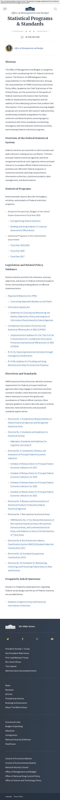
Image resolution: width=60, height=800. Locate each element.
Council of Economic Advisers (18, 758)
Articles (8, 694)
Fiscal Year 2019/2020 (20, 245)
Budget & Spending (14, 726)
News (7, 685)
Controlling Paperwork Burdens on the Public (31, 301)
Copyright (8, 796)
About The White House (16, 707)
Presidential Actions (14, 698)
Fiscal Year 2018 (17, 250)
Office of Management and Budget (20, 771)
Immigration (11, 735)
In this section (30, 37)
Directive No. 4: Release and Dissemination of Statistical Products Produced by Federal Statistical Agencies (28, 505)
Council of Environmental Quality (20, 763)
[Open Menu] (5, 9)
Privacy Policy (18, 796)
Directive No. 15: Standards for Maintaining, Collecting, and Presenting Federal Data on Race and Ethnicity (30, 567)
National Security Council (16, 767)
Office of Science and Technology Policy (23, 780)
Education (10, 730)
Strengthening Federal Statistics (25, 221)
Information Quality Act (19, 307)
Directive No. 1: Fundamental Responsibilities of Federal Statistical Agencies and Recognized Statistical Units (30, 423)
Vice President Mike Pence (17, 653)
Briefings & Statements (16, 703)
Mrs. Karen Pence (13, 662)
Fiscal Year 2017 (17, 256)
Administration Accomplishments (20, 670)
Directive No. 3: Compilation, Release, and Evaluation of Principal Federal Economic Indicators (27, 454)
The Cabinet (11, 666)
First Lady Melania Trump (16, 657)
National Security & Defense (18, 739)
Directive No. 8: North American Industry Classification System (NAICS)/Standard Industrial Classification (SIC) (31, 544)
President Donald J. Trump (17, 648)
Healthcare (10, 744)
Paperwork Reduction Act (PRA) (22, 295)
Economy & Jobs (12, 722)
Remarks (9, 689)
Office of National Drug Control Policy (22, 776)
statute (8, 73)
